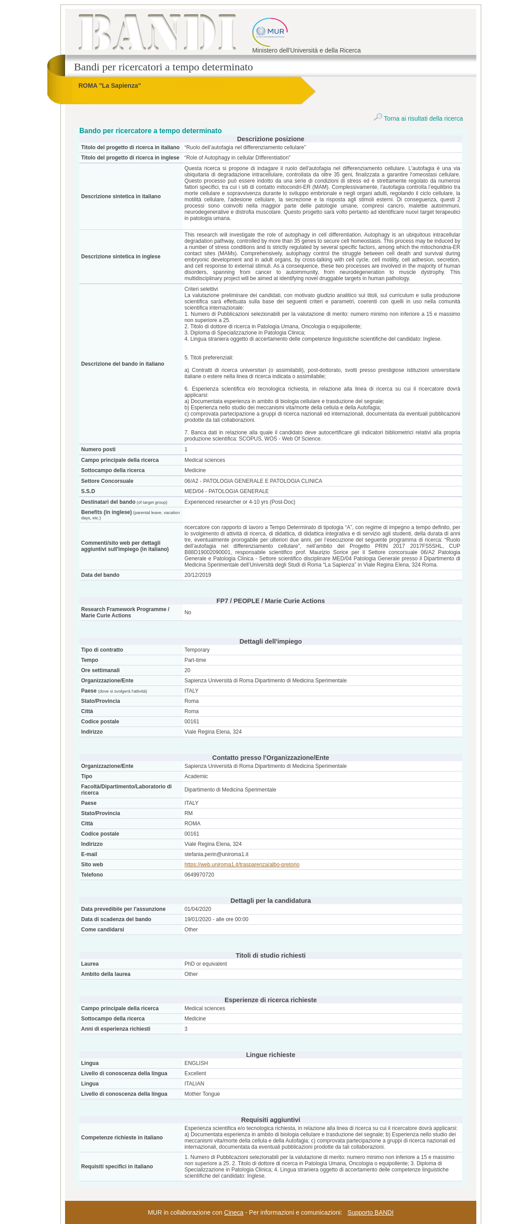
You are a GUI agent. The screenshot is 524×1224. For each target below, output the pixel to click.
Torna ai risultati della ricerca (418, 118)
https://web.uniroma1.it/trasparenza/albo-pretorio (241, 864)
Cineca (234, 1212)
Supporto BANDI (371, 1212)
